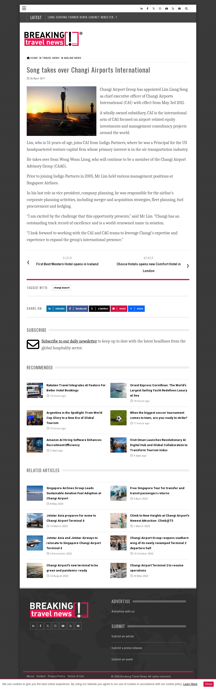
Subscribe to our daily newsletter (69, 341)
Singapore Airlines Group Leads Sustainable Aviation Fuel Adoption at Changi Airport (73, 493)
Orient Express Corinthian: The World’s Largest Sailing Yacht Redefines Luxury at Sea (158, 390)
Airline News (72, 58)
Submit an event (122, 659)
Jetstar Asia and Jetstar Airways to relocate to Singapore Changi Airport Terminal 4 (73, 543)
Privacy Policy (56, 676)
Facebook (78, 308)
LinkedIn (56, 308)
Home (34, 58)
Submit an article (122, 636)
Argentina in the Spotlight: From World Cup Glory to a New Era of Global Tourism (74, 418)
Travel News (50, 58)
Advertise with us (122, 611)
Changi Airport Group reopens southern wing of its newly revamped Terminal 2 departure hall (159, 543)
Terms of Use (75, 676)
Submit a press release (126, 648)
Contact (41, 676)
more (136, 308)
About (30, 676)
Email (119, 308)
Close (208, 684)
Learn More (190, 684)
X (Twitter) (99, 308)
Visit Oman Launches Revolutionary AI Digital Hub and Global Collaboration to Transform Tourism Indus (158, 445)
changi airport (61, 287)
